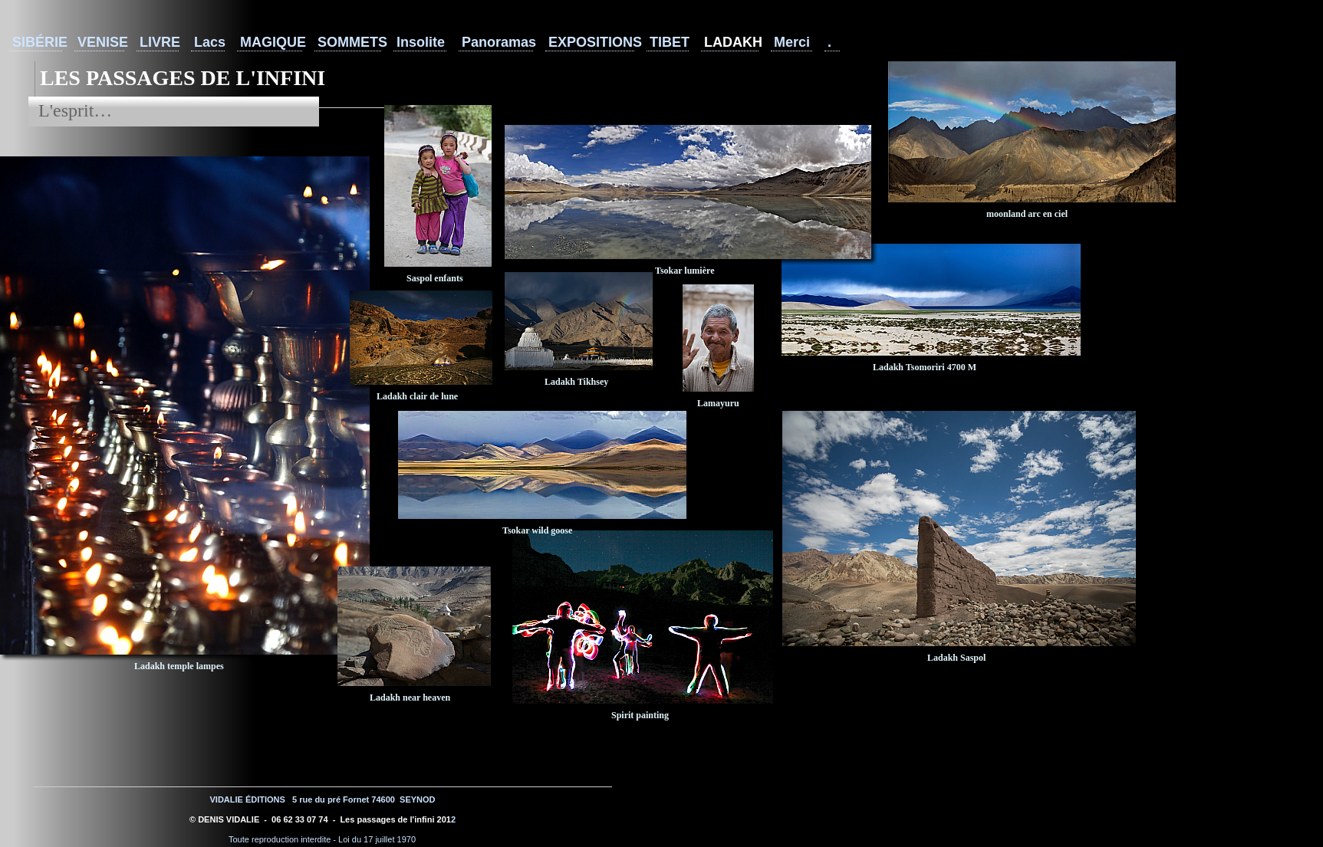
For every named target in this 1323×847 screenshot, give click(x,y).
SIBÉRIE (37, 42)
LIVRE (159, 42)
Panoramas (497, 42)
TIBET (669, 42)
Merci (792, 42)
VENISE (100, 42)
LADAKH (731, 42)
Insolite (421, 42)
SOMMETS (349, 42)
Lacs (209, 42)
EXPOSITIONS (591, 42)
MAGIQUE (271, 42)
